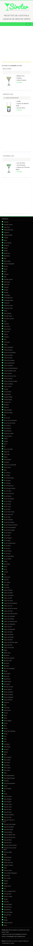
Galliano (6, 441)
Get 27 (5, 444)
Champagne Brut (8, 297)
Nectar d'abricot (8, 689)
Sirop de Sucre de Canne (10, 845)
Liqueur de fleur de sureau (10, 608)
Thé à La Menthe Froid (9, 891)
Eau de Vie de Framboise (10, 420)
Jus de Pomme (7, 551)
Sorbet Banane (7, 857)
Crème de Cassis (8, 355)
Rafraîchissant (14, 98)
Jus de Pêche (7, 545)
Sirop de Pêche (8, 840)
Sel (4, 791)
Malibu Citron (7, 652)
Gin (5, 446)
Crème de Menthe (8, 365)
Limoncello (6, 587)
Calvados (6, 287)
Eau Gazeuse (7, 425)
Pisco (5, 736)
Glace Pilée (7, 454)
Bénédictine (7, 256)
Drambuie (6, 404)
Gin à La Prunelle (8, 449)
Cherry (5, 310)
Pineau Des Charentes (9, 731)
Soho (5, 854)
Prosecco (6, 749)
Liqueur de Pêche (8, 639)
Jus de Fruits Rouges (9, 530)
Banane (6, 250)
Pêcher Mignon (7, 720)
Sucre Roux (7, 875)
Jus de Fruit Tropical (9, 522)
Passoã (6, 713)
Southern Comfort (8, 865)
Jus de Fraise (7, 517)
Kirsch (5, 569)
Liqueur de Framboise (9, 616)
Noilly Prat (6, 702)
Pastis (5, 715)
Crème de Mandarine (9, 363)
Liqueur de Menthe (8, 634)
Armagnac (6, 245)
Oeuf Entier (7, 707)
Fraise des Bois (8, 436)
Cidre (5, 321)
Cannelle (6, 292)
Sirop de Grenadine (9, 827)
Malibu (5, 650)
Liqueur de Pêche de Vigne (11, 642)
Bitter (5, 258)
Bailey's (6, 248)
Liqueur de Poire (8, 645)
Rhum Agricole (7, 757)
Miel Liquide (7, 684)
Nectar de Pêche (8, 699)
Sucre (5, 867)
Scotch (5, 786)
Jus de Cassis (7, 504)
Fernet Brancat (7, 431)
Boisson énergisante (9, 263)
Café (5, 276)
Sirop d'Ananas (8, 796)
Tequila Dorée (7, 886)
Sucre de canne (8, 870)
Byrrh (5, 271)
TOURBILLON (8, 156)
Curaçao (6, 389)
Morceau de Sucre (8, 686)
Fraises (6, 438)
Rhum (5, 754)
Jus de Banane (7, 496)
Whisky (5, 920)
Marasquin (6, 666)
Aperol (5, 240)
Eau (5, 415)
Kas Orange (7, 564)
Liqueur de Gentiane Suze (10, 621)
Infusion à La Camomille (10, 464)
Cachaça (6, 274)
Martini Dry (6, 676)
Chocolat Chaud (8, 316)
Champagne (7, 295)
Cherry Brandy (7, 313)
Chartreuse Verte (8, 308)
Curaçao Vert (7, 402)
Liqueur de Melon (8, 632)
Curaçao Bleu (7, 394)
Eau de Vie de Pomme (9, 423)
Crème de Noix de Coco (10, 376)
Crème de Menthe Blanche (10, 368)
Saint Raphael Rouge (9, 778)
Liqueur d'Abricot (8, 590)
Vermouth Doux (8, 907)
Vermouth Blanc (8, 904)
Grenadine (6, 462)
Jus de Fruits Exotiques (10, 527)
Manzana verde (8, 660)
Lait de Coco (7, 577)
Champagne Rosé (8, 300)
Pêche (5, 718)
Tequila (5, 883)
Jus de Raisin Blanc (9, 556)
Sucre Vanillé (7, 878)
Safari (5, 773)
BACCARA (7, 69)
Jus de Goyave (7, 532)
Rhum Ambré (7, 760)
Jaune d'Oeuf (7, 467)
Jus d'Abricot (7, 472)
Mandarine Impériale (9, 658)
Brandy (5, 269)
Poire (5, 739)
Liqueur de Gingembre (9, 624)
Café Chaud (7, 282)
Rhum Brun (7, 765)
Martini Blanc (7, 673)
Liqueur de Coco (8, 605)
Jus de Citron (7, 509)
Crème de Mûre (8, 373)
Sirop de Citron (7, 809)
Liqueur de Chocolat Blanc (10, 603)
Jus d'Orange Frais (8, 485)
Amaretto (6, 222)
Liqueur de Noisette (9, 637)
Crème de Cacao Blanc (10, 352)
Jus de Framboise (8, 519)
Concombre (7, 342)
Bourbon (6, 266)
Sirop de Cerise (8, 807)
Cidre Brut (6, 323)
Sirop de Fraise (8, 812)
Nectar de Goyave (8, 694)
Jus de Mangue (8, 538)
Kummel (6, 572)
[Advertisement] (16, 43)
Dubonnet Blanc (8, 410)
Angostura (6, 232)
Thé (5, 888)
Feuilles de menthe (8, 433)
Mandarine (6, 655)
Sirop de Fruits (7, 817)
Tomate (6, 899)
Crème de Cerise (8, 357)
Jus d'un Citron (7, 491)
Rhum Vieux (7, 770)
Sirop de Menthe (8, 832)
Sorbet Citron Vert (8, 862)
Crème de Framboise (9, 360)
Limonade (6, 585)
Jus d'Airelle (7, 475)
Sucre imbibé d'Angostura (10, 873)
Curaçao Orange (8, 397)
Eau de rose (7, 417)
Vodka (7, 98)
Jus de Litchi (7, 535)
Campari (6, 290)
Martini (5, 671)
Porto (5, 741)
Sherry (5, 793)
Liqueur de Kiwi (8, 626)
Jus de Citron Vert (8, 514)
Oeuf (5, 705)
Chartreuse (6, 303)
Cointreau (6, 337)
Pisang (5, 733)
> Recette (19, 82)
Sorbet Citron (7, 860)
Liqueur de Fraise (8, 611)
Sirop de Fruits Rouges (9, 824)
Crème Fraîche (7, 386)
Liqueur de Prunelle (9, 647)
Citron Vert (6, 331)
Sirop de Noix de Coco (9, 837)
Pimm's (5, 728)
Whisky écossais (8, 922)
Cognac (6, 334)
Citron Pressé (7, 329)
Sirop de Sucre (7, 842)
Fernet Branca (7, 428)
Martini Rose (7, 679)
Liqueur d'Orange (8, 592)
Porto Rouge (7, 746)
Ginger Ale (6, 451)
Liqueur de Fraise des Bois (10, 613)
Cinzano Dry (7, 326)
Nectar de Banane (8, 692)
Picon (5, 726)
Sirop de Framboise (9, 814)
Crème (5, 344)
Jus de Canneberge (9, 498)
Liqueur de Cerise (8, 600)
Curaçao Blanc (7, 391)
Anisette (6, 237)
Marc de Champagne (9, 668)
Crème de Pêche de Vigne (10, 381)
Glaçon (5, 457)
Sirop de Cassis (8, 804)
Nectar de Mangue (8, 697)
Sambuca (6, 780)
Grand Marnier (7, 459)
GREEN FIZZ (8, 94)
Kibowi (5, 566)
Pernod (5, 723)
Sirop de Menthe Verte (9, 834)
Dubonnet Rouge (8, 412)
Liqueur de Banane (8, 595)
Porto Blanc (7, 744)
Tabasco (6, 881)
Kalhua (5, 561)
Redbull (6, 752)
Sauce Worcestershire (9, 783)
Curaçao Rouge (8, 399)
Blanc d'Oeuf (7, 261)
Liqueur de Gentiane (9, 619)
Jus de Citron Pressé (9, 511)
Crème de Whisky (8, 384)
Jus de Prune (7, 553)
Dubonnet (6, 407)
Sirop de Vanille (8, 852)
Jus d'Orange (7, 483)
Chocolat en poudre (9, 318)
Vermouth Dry (7, 909)
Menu (28, 24)
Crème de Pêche (8, 378)
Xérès (5, 925)
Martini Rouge (7, 681)
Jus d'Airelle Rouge (9, 478)
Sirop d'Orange (7, 799)
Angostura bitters (8, 235)
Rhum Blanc (7, 762)
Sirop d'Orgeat (7, 801)
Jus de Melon (7, 540)
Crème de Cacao (8, 350)
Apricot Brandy (7, 243)
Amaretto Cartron (8, 224)
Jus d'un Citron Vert (9, 493)
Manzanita (6, 663)
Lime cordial (7, 582)
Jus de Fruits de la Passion (11, 525)
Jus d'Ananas (7, 480)
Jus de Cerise (7, 506)
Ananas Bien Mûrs (8, 229)
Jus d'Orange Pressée (9, 488)
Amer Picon (7, 227)
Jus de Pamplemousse (9, 543)
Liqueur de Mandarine (9, 629)
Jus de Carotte (7, 501)
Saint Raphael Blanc (9, 775)
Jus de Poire (7, 548)
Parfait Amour (7, 710)
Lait (5, 574)
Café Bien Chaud (8, 279)
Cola (5, 339)
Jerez (5, 470)
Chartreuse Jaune (8, 305)
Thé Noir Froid (7, 894)
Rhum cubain (7, 767)
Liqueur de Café (8, 598)
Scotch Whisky (7, 788)
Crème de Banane (8, 347)
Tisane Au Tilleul (8, 896)
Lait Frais (6, 579)
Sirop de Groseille (8, 829)
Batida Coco (7, 253)
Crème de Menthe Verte (10, 370)
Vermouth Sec (7, 914)
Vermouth (6, 901)
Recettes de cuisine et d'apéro (12, 941)
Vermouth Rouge (8, 912)
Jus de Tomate (7, 558)
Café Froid (6, 284)
